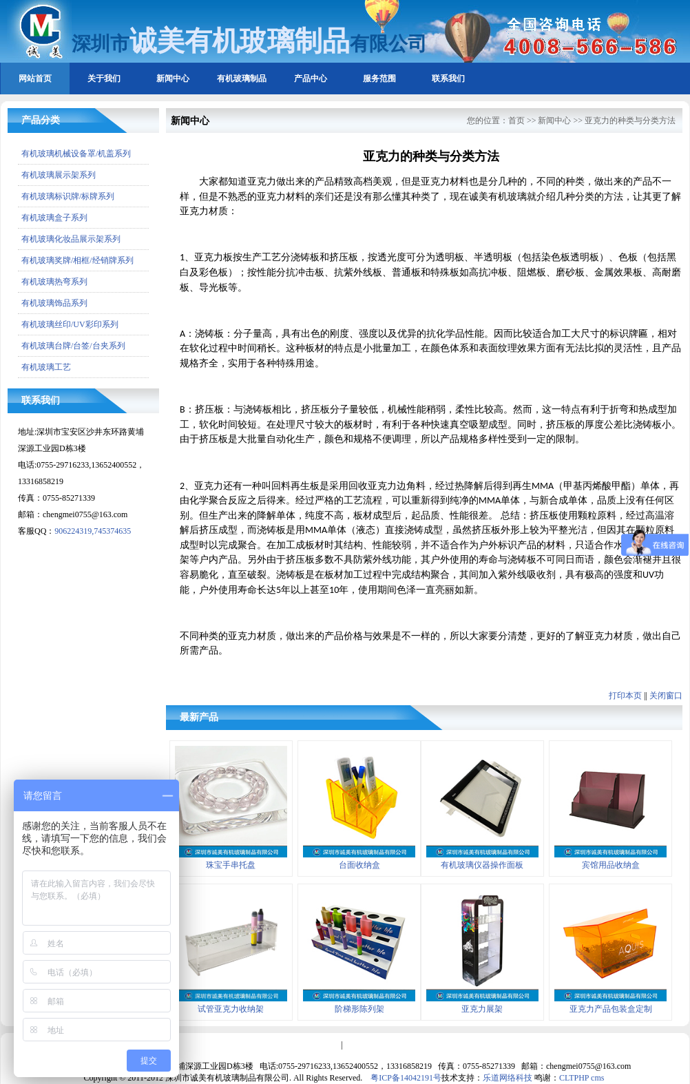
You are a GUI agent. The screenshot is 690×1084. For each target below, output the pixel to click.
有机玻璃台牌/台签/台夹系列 (73, 346)
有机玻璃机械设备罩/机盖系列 (76, 153)
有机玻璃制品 (241, 78)
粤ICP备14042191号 (405, 1078)
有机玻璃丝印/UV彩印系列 (69, 324)
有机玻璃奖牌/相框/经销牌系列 (77, 260)
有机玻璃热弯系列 (54, 281)
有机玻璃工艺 (46, 367)
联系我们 (448, 78)
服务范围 (379, 78)
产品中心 (310, 78)
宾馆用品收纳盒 (611, 865)
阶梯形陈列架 (359, 1009)
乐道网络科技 (507, 1078)
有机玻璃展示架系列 (58, 175)
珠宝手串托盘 (230, 865)
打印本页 (625, 695)
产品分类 (40, 120)
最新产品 (199, 717)
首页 (516, 120)
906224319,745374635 (92, 531)
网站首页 (35, 78)
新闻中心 (172, 78)
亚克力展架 (482, 1009)
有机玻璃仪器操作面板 (482, 865)
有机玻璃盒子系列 (54, 217)
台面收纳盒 (359, 865)
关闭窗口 (665, 695)
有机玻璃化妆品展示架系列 (71, 239)
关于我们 (104, 78)
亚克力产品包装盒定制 (610, 1009)
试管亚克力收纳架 (231, 1009)
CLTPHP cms (581, 1078)
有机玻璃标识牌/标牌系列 (67, 196)
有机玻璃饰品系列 (54, 303)
